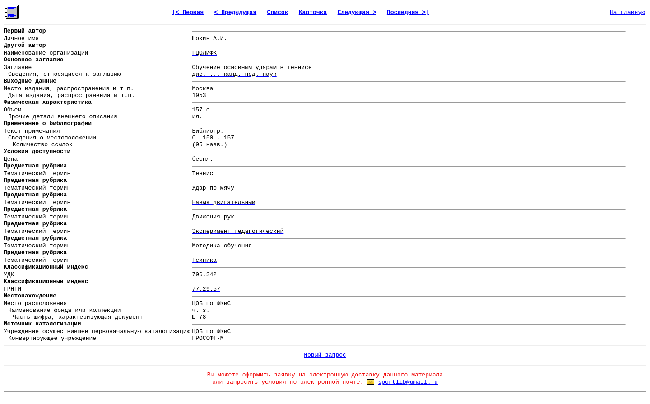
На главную (627, 12)
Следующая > (357, 12)
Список (277, 12)
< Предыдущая (235, 12)
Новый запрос (325, 355)
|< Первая (188, 12)
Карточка (313, 12)
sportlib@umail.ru (408, 382)
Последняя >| (408, 12)
